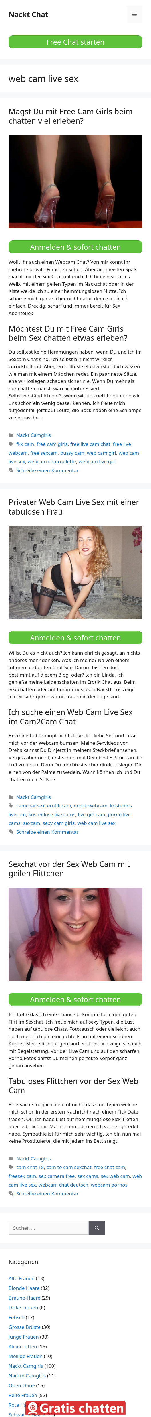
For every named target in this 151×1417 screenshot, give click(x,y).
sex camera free (57, 1176)
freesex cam (22, 1176)
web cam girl (101, 453)
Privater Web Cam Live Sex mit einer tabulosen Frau (74, 507)
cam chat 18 (30, 1167)
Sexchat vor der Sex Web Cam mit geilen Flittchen (69, 868)
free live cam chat (90, 444)
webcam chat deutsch (63, 1184)
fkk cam (25, 444)
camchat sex (30, 805)
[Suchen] (97, 1228)
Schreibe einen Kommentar (47, 470)
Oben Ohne (22, 1385)
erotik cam (59, 805)
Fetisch (17, 1317)
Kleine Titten (23, 1346)
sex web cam (115, 1176)
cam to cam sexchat (68, 1167)
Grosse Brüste (25, 1327)
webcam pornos (109, 1184)
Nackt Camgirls (33, 435)
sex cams (87, 1176)
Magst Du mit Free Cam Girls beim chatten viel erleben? (71, 116)
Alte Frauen (22, 1278)
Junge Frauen (24, 1336)
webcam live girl (97, 461)
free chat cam (109, 1167)
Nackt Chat (28, 14)
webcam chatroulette (52, 461)
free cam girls (52, 444)
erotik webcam (91, 805)
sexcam (31, 823)
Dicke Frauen (23, 1307)
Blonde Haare (24, 1288)
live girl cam (91, 814)
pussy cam (72, 453)
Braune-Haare (24, 1297)
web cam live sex (96, 823)
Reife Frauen (23, 1395)
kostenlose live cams (52, 814)
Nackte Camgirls (27, 1375)
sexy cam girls (59, 823)
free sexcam (44, 453)
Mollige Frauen (26, 1356)
